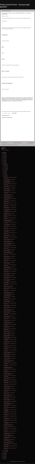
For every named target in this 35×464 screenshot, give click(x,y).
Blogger (23, 461)
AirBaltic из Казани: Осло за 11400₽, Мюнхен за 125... (9, 393)
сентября (5, 168)
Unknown (4, 148)
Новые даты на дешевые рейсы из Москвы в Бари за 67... (8, 374)
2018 (3, 453)
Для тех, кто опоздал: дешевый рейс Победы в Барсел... (9, 250)
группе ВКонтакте (19, 100)
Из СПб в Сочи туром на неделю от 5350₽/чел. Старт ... (8, 331)
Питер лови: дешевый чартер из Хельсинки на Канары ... (8, 252)
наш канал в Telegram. (12, 99)
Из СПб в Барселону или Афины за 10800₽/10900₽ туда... (9, 295)
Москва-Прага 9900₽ (5, 89)
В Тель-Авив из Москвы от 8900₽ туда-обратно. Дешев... (9, 224)
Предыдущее (30, 142)
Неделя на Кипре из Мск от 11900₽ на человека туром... (9, 297)
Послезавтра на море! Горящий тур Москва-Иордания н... (9, 403)
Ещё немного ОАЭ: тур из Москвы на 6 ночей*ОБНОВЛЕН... (9, 267)
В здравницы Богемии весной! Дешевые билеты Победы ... (9, 305)
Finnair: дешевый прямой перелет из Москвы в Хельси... (9, 263)
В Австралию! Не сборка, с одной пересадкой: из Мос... (8, 322)
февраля (5, 450)
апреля (5, 174)
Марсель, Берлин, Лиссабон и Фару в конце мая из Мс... (9, 256)
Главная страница (17, 142)
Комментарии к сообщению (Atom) (12, 144)
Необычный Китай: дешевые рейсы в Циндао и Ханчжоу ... (9, 352)
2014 (3, 458)
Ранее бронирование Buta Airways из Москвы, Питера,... (9, 433)
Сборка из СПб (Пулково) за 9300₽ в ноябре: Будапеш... (9, 386)
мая (4, 173)
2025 (3, 155)
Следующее (4, 142)
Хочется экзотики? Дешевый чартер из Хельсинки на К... (9, 359)
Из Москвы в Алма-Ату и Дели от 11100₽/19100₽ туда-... (8, 197)
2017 (3, 454)
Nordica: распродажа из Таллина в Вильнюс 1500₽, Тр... (8, 301)
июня (4, 172)
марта (5, 176)
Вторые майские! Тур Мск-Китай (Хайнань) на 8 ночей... (8, 425)
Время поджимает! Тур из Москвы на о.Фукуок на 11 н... (9, 327)
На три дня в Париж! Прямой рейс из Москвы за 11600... (9, 239)
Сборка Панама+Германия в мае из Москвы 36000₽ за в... (9, 440)
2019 (3, 163)
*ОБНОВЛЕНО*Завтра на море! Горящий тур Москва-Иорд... (9, 337)
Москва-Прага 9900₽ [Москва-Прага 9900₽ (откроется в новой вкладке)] (5, 40)
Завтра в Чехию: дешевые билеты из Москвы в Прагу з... (9, 316)
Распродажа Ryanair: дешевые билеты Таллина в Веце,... (9, 354)
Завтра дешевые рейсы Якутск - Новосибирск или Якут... (8, 367)
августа (5, 169)
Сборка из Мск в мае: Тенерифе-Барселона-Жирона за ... (8, 286)
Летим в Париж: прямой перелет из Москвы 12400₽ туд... (8, 361)
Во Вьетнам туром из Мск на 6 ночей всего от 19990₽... (9, 280)
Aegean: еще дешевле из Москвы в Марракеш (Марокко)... (8, 310)
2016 (3, 456)
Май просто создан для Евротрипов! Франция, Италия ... (9, 335)
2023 (3, 157)
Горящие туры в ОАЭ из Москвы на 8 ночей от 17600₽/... (9, 333)
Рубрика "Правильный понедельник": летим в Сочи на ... (9, 235)
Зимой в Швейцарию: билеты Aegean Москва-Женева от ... (9, 180)
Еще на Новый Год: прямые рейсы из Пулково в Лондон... (9, 399)
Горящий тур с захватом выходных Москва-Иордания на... (8, 293)
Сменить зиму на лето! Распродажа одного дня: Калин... (9, 276)
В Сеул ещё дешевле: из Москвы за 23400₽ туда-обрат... (9, 182)
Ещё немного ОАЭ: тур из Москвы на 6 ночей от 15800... (9, 320)
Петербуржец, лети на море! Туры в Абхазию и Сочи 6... (9, 214)
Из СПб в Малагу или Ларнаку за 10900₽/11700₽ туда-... (8, 241)
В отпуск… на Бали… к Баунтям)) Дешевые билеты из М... (8, 442)
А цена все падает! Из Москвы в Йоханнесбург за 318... (8, 195)
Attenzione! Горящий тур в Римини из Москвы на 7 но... (9, 389)
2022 (3, 159)
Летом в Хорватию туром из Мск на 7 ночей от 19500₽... (9, 190)
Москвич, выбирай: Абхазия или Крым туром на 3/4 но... (9, 186)
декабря (5, 164)
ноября (5, 165)
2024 (3, 156)
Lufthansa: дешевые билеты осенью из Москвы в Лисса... (9, 357)
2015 (3, 457)
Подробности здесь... (5, 16)
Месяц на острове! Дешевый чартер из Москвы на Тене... (9, 273)
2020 (3, 161)
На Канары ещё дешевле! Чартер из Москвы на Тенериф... (9, 244)
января (5, 451)
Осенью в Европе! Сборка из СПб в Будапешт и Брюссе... (9, 395)
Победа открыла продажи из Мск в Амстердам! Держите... (8, 220)
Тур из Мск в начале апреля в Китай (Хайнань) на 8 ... (9, 259)
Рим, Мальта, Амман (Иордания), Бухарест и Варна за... (8, 435)
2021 (3, 160)
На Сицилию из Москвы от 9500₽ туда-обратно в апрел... (9, 312)
